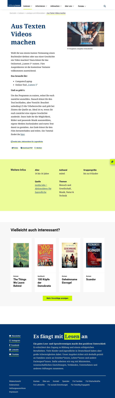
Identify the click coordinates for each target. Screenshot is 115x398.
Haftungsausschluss (17, 388)
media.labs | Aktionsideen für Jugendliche (27, 141)
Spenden (65, 381)
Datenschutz (14, 385)
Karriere (36, 381)
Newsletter (15, 336)
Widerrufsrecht (15, 381)
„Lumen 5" (32, 84)
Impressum (13, 392)
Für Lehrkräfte (38, 385)
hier (23, 134)
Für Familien (77, 381)
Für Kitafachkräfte (93, 381)
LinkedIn (14, 350)
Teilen (15, 148)
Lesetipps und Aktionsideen (35, 13)
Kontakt (56, 381)
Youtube (14, 354)
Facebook (14, 345)
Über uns (46, 381)
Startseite (13, 13)
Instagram (14, 341)
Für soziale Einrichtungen (58, 385)
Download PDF (27, 148)
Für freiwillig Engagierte (80, 385)
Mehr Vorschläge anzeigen (57, 298)
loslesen (21, 13)
